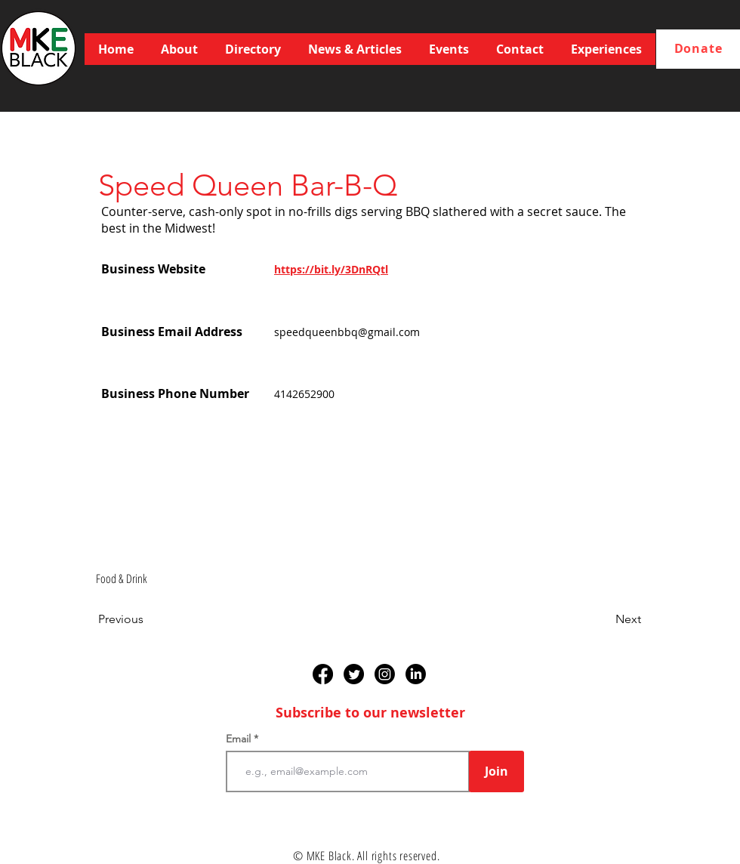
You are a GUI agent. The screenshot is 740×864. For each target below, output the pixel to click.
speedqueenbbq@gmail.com (347, 332)
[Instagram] (385, 674)
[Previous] (148, 619)
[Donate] (698, 49)
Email (240, 738)
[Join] (496, 771)
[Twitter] (354, 674)
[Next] (603, 619)
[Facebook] (323, 674)
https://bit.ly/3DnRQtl (331, 269)
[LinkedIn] (415, 674)
